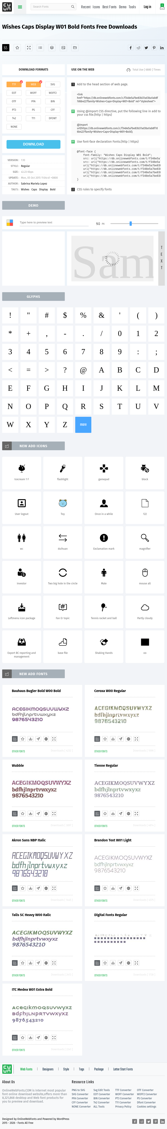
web (33, 84)
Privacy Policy (123, 1106)
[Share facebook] (131, 47)
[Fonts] (74, 47)
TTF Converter (123, 1090)
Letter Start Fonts (123, 1069)
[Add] (5, 47)
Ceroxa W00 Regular (110, 691)
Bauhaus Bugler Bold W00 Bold (36, 691)
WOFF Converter (124, 1094)
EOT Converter (102, 1094)
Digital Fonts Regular (110, 915)
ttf (14, 84)
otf (14, 101)
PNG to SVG (78, 1090)
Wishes (25, 189)
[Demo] (28, 47)
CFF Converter (80, 1102)
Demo (123, 7)
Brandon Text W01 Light (113, 840)
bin (53, 101)
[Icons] (63, 47)
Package (99, 1069)
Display (43, 189)
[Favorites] (17, 47)
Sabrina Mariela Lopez (34, 183)
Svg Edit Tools (102, 1090)
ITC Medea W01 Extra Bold (32, 989)
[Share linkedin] (162, 47)
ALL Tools (99, 1106)
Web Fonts (26, 1069)
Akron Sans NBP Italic (29, 840)
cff (53, 109)
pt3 (14, 109)
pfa (33, 101)
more (83, 425)
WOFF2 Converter (147, 1094)
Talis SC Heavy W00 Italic (31, 915)
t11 (33, 118)
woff (33, 92)
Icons (96, 7)
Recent (85, 7)
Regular (25, 166)
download (33, 144)
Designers (47, 1069)
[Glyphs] (40, 47)
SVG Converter (80, 1094)
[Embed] (46, 739)
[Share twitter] (146, 47)
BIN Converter (102, 1098)
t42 (14, 118)
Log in (147, 7)
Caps (34, 189)
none (14, 126)
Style (66, 1069)
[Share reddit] (138, 47)
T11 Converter (123, 1102)
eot (14, 92)
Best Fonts (109, 7)
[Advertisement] (34, 258)
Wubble (18, 765)
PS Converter (144, 1098)
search (73, 6)
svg (52, 84)
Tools (132, 7)
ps (33, 109)
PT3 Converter (123, 1098)
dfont (53, 118)
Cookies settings (146, 1106)
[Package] (51, 47)
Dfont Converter (146, 1102)
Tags (81, 1069)
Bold (52, 189)
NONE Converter (81, 1106)
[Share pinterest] (154, 47)
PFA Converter (80, 1098)
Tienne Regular (106, 765)
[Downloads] (30, 739)
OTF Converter (145, 1090)
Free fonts (7, 7)
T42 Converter (102, 1102)
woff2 (53, 92)
